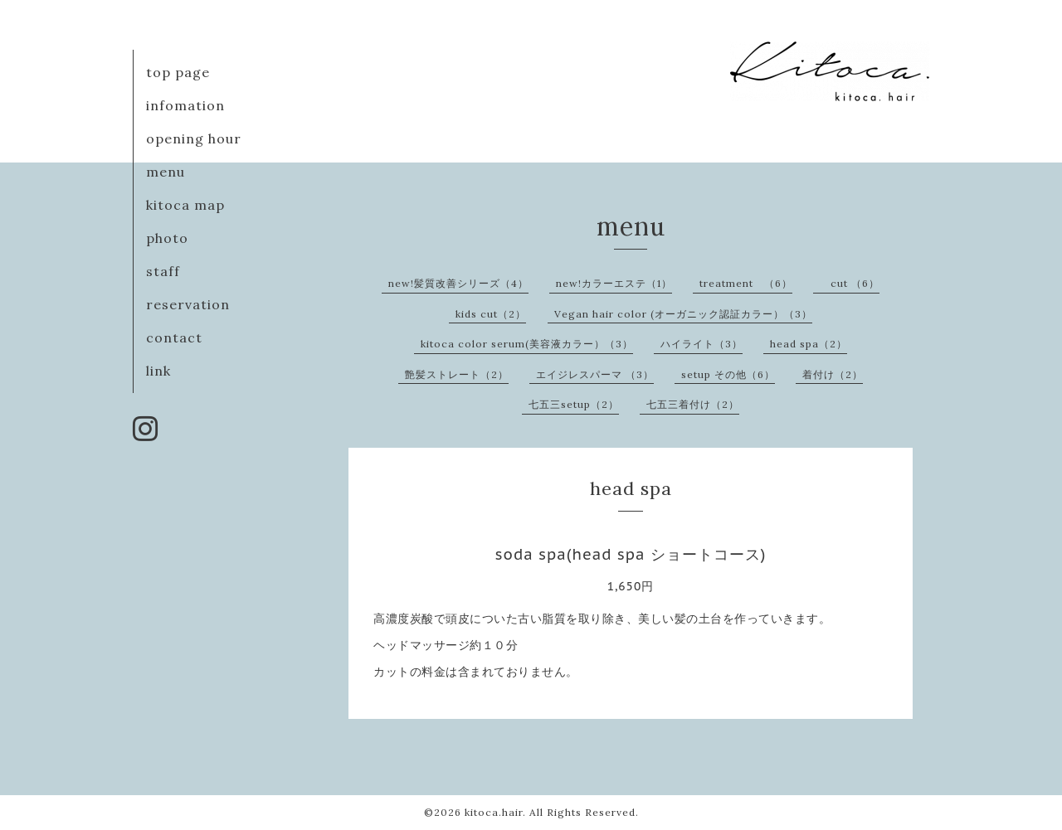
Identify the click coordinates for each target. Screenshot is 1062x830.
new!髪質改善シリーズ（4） (458, 283)
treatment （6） (745, 283)
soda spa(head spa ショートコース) (631, 554)
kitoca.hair (494, 812)
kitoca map (185, 205)
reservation (188, 304)
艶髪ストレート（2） (457, 374)
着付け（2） (832, 374)
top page (178, 72)
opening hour (193, 138)
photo (167, 238)
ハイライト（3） (701, 343)
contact (174, 337)
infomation (185, 105)
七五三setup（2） (574, 404)
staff (163, 271)
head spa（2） (808, 343)
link (158, 370)
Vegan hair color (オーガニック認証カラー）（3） (683, 314)
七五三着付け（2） (692, 404)
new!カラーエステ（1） (614, 283)
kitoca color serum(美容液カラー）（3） (527, 343)
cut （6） (849, 283)
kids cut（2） (490, 314)
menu (165, 171)
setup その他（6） (728, 374)
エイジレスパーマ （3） (595, 374)
